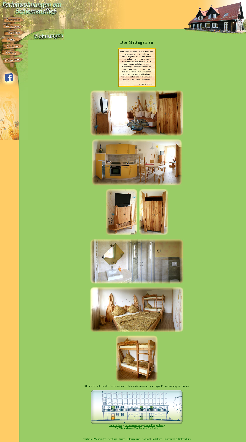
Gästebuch (156, 439)
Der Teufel (139, 428)
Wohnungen (100, 439)
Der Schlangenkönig (154, 425)
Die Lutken (153, 428)
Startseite (87, 439)
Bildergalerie (133, 439)
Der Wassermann (133, 425)
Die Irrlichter (115, 425)
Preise (122, 439)
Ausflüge (112, 439)
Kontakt (146, 439)
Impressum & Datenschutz (177, 439)
